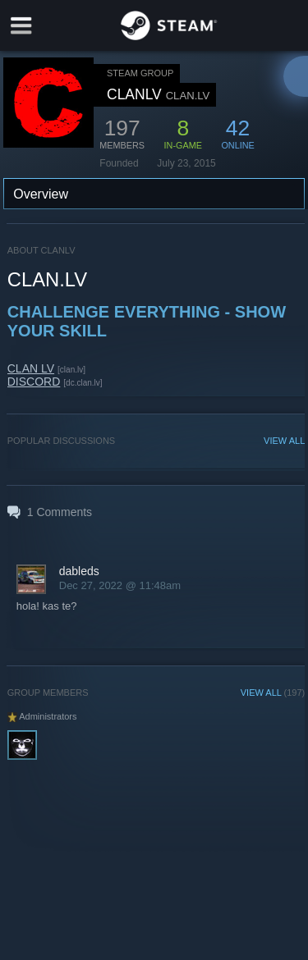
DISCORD (34, 381)
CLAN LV (30, 368)
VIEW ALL (284, 441)
